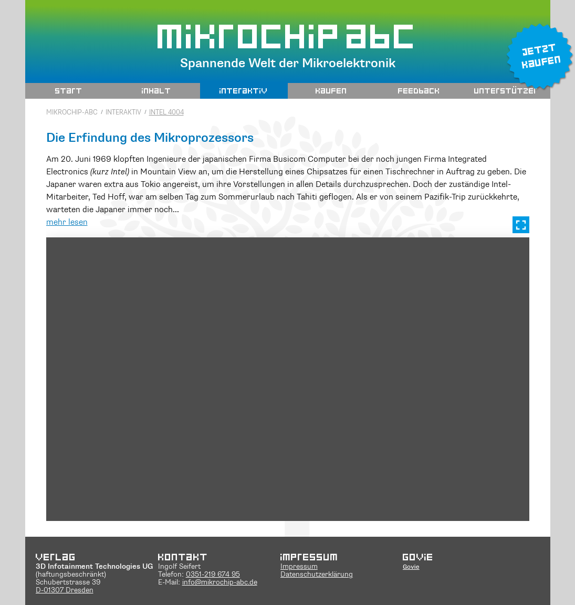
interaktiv (243, 90)
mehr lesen (67, 222)
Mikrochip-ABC (72, 112)
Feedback (419, 90)
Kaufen (331, 90)
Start (68, 90)
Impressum (299, 567)
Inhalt (156, 90)
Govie (411, 566)
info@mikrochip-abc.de (219, 583)
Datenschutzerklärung (316, 575)
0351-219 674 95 (213, 575)
